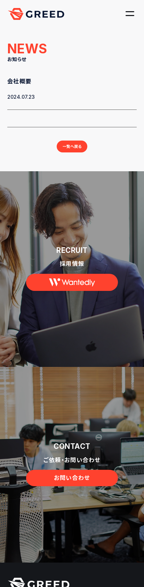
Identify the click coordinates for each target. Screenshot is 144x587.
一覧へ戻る (72, 146)
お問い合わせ (72, 477)
